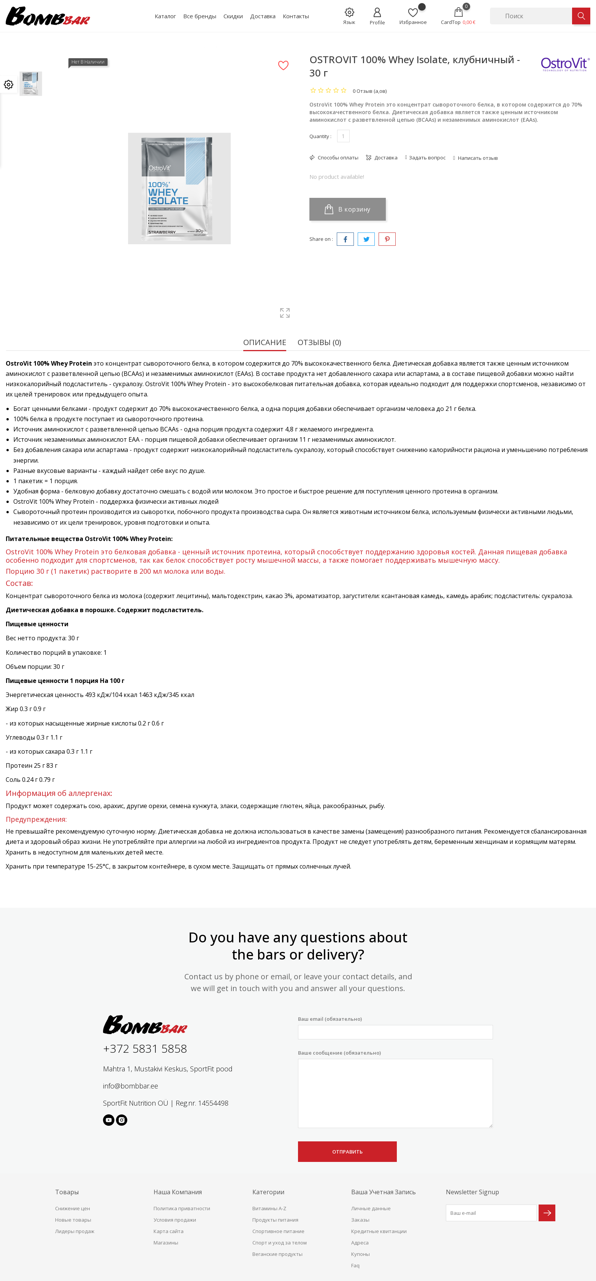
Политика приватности (182, 1208)
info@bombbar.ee (130, 1085)
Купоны (360, 1254)
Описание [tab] (264, 343)
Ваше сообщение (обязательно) (395, 1088)
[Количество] (343, 136)
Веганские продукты (277, 1254)
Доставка (263, 16)
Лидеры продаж (74, 1231)
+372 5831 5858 (145, 1048)
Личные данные (371, 1208)
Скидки (233, 16)
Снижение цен (72, 1208)
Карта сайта (169, 1231)
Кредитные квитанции (379, 1231)
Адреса (360, 1242)
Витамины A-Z (269, 1208)
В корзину (348, 209)
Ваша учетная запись (383, 1192)
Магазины (166, 1242)
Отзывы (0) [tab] (319, 343)
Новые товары (73, 1219)
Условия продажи (175, 1219)
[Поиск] (531, 16)
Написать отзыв (477, 157)
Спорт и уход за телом (279, 1242)
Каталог (165, 16)
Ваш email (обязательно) (395, 1027)
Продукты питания (275, 1219)
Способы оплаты (337, 157)
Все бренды (199, 16)
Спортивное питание (278, 1231)
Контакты (296, 16)
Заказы (360, 1219)
